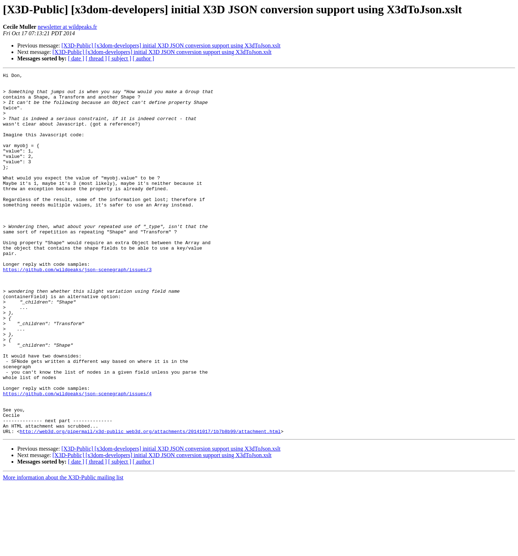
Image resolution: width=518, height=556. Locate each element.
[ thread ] (96, 58)
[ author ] (143, 58)
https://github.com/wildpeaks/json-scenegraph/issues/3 (77, 309)
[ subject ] (119, 58)
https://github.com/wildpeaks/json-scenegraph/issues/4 (77, 458)
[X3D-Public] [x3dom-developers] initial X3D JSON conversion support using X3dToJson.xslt (171, 45)
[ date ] (76, 58)
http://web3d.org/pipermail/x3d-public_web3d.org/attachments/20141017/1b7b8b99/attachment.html (150, 503)
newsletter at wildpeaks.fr (67, 27)
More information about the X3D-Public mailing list (63, 550)
